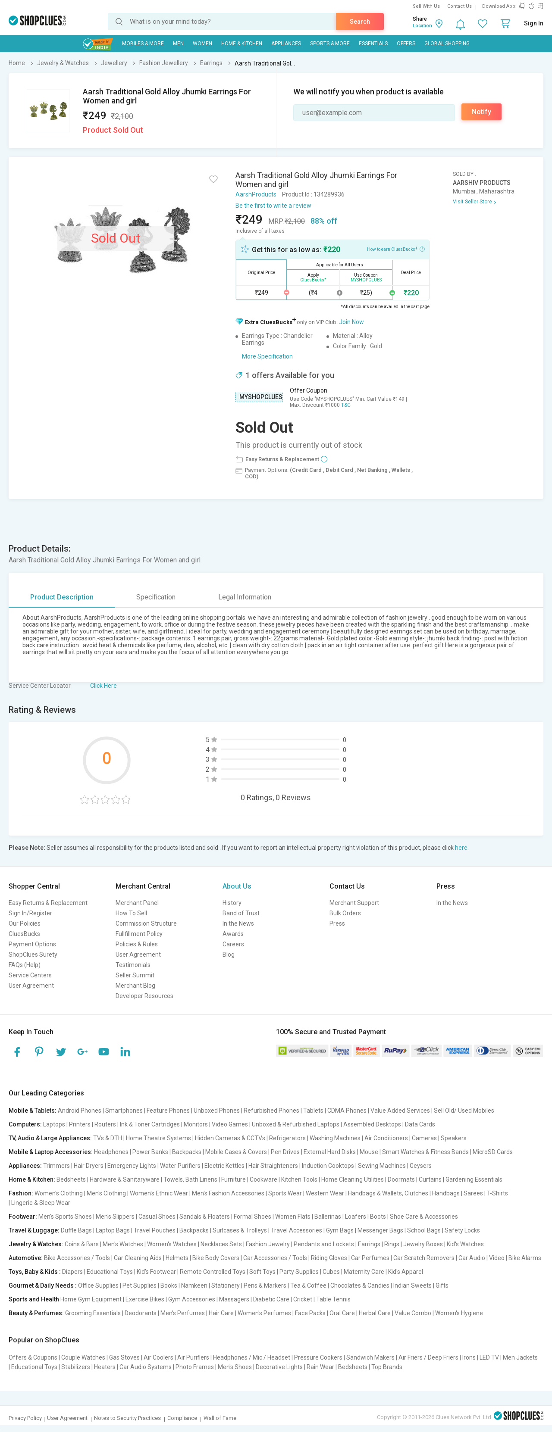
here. (462, 847)
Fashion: (21, 1193)
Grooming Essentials (93, 1313)
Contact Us (459, 6)
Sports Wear (285, 1193)
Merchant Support (354, 902)
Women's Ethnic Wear (159, 1193)
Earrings (369, 1244)
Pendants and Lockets (324, 1244)
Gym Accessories (191, 1299)
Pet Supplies (139, 1285)
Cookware (263, 1179)
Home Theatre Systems (158, 1138)
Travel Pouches (155, 1230)
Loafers (355, 1216)
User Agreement (31, 985)
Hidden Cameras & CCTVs (230, 1138)
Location (422, 25)
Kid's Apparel (405, 1271)
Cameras (424, 1138)
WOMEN (202, 44)
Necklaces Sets (221, 1244)
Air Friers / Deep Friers (428, 1357)
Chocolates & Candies (359, 1285)
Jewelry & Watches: (36, 1244)
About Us (237, 886)
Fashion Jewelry (268, 1244)
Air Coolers (158, 1357)
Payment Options (32, 944)
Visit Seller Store (472, 202)
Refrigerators (287, 1138)
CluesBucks (24, 933)
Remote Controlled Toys (212, 1271)
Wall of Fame (220, 1418)
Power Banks (150, 1151)
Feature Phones (168, 1110)
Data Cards (420, 1124)
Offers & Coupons (33, 1357)
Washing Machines (335, 1138)
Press (337, 923)
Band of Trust (241, 913)
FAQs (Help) (25, 964)
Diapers (72, 1271)
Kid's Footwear (156, 1271)
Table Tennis (333, 1299)
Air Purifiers (193, 1357)
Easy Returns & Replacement (48, 902)
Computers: (25, 1124)
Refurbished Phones (271, 1110)
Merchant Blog (135, 985)
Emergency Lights (131, 1165)
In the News (238, 923)
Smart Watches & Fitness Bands (425, 1151)
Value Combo (413, 1313)
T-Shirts (497, 1193)
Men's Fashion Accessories (228, 1193)
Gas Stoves (124, 1357)
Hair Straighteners (273, 1165)
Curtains (430, 1179)
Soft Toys (262, 1271)
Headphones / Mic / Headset (251, 1357)
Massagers (234, 1299)
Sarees (473, 1193)
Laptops (54, 1124)
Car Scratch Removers (424, 1257)
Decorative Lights (279, 1366)
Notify (481, 112)
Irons (469, 1357)
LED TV (489, 1357)
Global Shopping (447, 44)
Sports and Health (34, 1299)
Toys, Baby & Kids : (35, 1271)
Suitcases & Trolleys (240, 1230)
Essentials (373, 44)
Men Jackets (520, 1357)
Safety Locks (462, 1230)
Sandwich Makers (370, 1357)
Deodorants (141, 1313)
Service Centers (30, 975)
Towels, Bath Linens (190, 1179)
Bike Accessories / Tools (77, 1257)
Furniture (233, 1179)
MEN (178, 44)
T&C (346, 405)
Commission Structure (146, 923)
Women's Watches (172, 1244)
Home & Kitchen (241, 44)
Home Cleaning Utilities (352, 1179)
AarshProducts (255, 194)
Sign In (533, 23)
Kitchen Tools (299, 1179)
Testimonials (133, 964)
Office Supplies (98, 1285)
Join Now (351, 321)
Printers (80, 1124)
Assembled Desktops (372, 1124)
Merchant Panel (137, 902)
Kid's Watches (465, 1244)
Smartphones (124, 1110)
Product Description (62, 597)
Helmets (177, 1257)
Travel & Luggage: (34, 1230)
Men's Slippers (115, 1216)
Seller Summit (135, 975)
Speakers (454, 1138)
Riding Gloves (329, 1257)
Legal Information (244, 597)
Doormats (401, 1179)
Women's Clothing (58, 1193)
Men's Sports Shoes (65, 1216)
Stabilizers (75, 1366)
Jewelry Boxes (423, 1244)
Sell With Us (426, 6)
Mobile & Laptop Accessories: (51, 1151)
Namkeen (194, 1285)
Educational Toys (110, 1271)
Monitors (196, 1124)
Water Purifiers (180, 1165)
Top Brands (386, 1366)
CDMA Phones (347, 1110)
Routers (105, 1124)
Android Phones (79, 1110)
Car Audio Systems (145, 1366)
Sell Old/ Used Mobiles (464, 1110)
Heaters (105, 1366)
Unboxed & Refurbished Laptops (295, 1124)
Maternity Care (364, 1271)
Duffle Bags (76, 1230)
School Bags (424, 1230)
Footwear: (23, 1216)
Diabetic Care (271, 1299)
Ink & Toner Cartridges (150, 1124)
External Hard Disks (330, 1151)
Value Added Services (400, 1110)
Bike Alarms (524, 1257)
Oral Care (342, 1313)
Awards (233, 933)
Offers (406, 44)
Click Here (103, 685)
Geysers (421, 1165)
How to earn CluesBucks (396, 249)
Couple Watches (83, 1357)
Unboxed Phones (217, 1110)
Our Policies (25, 923)
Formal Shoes (252, 1216)
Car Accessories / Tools (275, 1257)
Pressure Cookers (318, 1357)
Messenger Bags (380, 1230)
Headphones (111, 1151)
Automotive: (26, 1257)
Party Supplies (299, 1271)
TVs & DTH (107, 1138)
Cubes (331, 1271)
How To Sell (131, 913)
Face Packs (310, 1313)
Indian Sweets (412, 1285)
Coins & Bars (82, 1244)
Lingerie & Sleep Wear (40, 1202)
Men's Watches (123, 1244)
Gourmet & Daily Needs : (43, 1285)
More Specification (267, 356)
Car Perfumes (370, 1257)
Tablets (313, 1110)
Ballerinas (327, 1216)
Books (168, 1285)
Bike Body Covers (215, 1257)
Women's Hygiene (459, 1313)
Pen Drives (285, 1151)
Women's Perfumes (264, 1313)
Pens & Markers (265, 1285)
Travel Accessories (296, 1230)
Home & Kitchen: (32, 1179)
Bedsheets (71, 1179)
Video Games (230, 1124)
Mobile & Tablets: (32, 1110)
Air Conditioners (386, 1138)
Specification (156, 597)
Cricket (302, 1299)
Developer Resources (144, 995)
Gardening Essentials (473, 1179)
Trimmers (56, 1165)
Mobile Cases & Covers (236, 1151)
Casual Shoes (157, 1216)
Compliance (182, 1418)
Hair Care (221, 1313)
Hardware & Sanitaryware (125, 1179)
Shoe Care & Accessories (424, 1216)
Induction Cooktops (328, 1165)
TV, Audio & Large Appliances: (50, 1138)
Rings (391, 1244)
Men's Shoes (235, 1366)
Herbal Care (375, 1313)
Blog (229, 954)
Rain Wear (320, 1366)
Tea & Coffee (308, 1285)
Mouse (369, 1151)
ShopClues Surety (33, 954)
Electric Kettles (224, 1165)
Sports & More (330, 44)
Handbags (446, 1193)
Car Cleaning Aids (138, 1257)
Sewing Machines (382, 1165)
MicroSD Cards (493, 1151)
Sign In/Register (30, 913)
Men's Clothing (106, 1193)
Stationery (225, 1285)
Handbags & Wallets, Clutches (388, 1193)
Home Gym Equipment (91, 1299)
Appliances (286, 44)
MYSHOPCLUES (260, 396)
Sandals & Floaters (204, 1216)
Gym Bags (340, 1230)
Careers (233, 944)
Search (360, 21)
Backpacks (186, 1151)
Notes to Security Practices (127, 1418)
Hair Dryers (89, 1165)
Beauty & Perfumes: (36, 1313)
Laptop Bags (113, 1230)
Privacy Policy (25, 1418)
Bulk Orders (345, 913)
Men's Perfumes (182, 1313)
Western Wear (325, 1193)
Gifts (442, 1285)
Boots (378, 1216)
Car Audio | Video (481, 1257)
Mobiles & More (143, 44)
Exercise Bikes (144, 1299)
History (232, 902)
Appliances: (25, 1165)
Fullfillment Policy (139, 933)
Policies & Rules (137, 944)
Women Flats (292, 1216)
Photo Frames (195, 1366)
